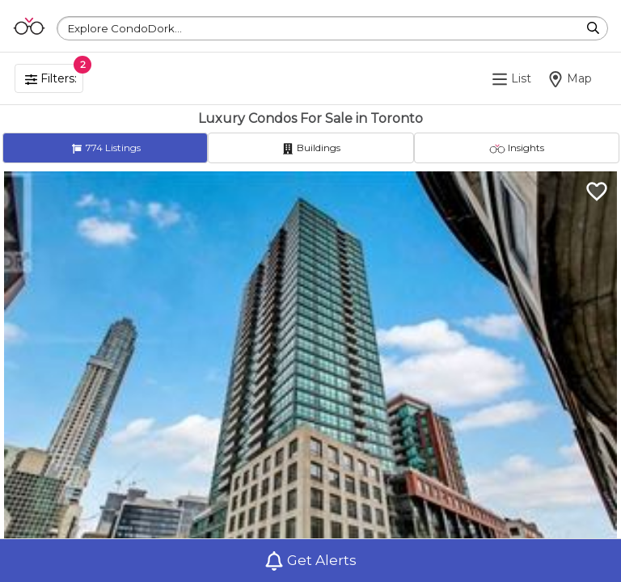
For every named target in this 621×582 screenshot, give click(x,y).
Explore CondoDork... (125, 28)
